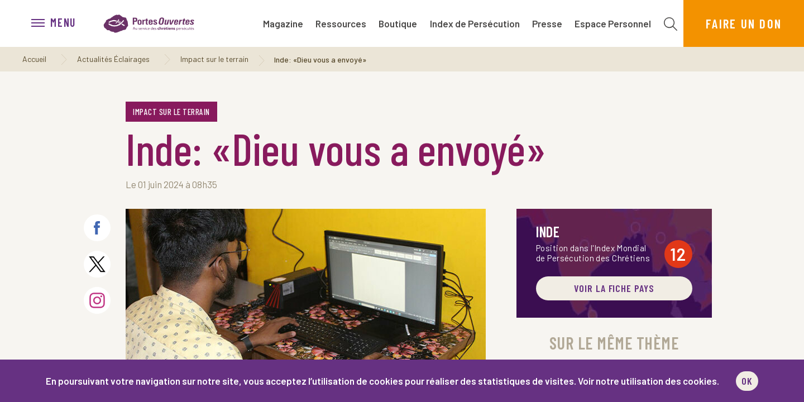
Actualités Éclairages (113, 59)
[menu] (59, 23)
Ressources (340, 23)
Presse (547, 23)
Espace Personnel (613, 23)
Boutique (398, 23)
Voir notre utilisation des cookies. (648, 380)
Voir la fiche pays (614, 288)
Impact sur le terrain (214, 59)
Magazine (283, 23)
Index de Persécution (475, 23)
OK (747, 381)
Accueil (34, 59)
